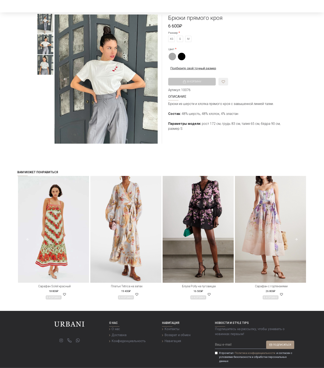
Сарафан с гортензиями (271, 286)
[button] (65, 79)
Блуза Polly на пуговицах (199, 286)
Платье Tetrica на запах (127, 286)
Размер (173, 32)
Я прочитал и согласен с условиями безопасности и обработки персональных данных (253, 357)
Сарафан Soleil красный (54, 286)
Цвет (171, 49)
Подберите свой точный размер (192, 68)
